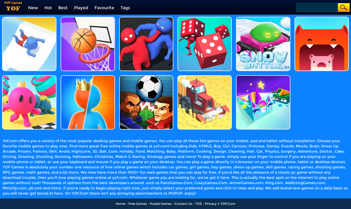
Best (63, 7)
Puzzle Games (160, 204)
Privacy (211, 204)
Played (81, 7)
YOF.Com (228, 204)
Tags (125, 7)
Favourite (104, 7)
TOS (198, 204)
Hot (48, 7)
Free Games (137, 204)
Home (120, 204)
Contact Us (183, 204)
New (33, 7)
